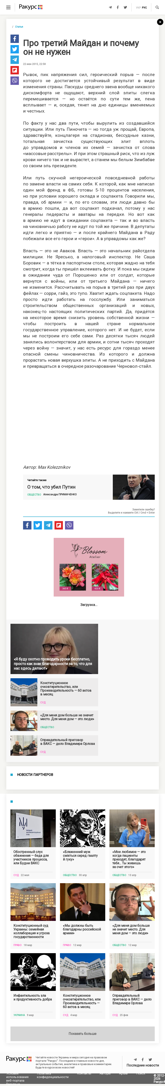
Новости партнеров (35, 933)
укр (138, 7)
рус (144, 7)
